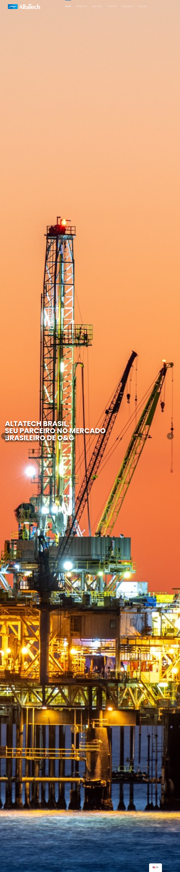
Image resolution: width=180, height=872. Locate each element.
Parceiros (127, 6)
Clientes (112, 6)
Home (68, 6)
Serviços (97, 6)
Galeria (142, 6)
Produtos (81, 6)
